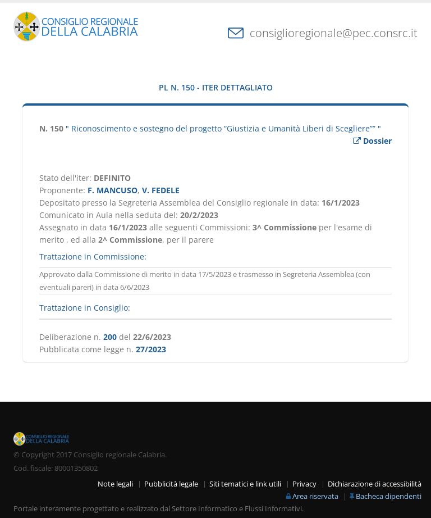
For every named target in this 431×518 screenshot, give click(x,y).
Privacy (304, 484)
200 (110, 336)
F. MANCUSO (112, 190)
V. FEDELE (161, 190)
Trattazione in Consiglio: (84, 307)
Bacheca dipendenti (388, 496)
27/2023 (151, 349)
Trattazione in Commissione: (92, 256)
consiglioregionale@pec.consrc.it (334, 32)
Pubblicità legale (171, 484)
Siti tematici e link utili (245, 484)
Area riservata (315, 496)
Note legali (115, 484)
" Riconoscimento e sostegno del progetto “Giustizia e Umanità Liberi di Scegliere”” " (223, 128)
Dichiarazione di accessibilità (374, 484)
